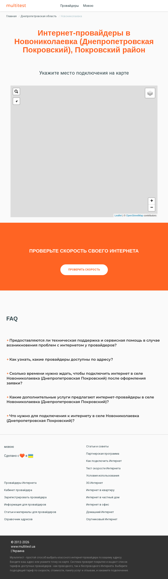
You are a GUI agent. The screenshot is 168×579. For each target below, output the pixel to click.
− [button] (151, 207)
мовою (9, 446)
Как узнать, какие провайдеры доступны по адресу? (61, 359)
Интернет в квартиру (100, 490)
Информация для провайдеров (25, 504)
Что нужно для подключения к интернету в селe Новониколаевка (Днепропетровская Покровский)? (73, 418)
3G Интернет (94, 482)
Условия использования (102, 475)
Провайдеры (69, 5)
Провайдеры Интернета (20, 482)
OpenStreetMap (134, 215)
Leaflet (118, 215)
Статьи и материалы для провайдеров (30, 512)
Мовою (88, 5)
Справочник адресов (18, 519)
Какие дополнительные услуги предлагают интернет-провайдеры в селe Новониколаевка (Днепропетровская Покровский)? (80, 399)
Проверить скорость (84, 269)
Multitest (17, 5)
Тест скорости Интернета (103, 468)
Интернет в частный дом (102, 497)
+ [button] (151, 201)
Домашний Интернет (100, 512)
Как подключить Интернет (104, 460)
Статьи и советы (97, 446)
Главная (11, 16)
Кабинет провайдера (18, 490)
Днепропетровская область (39, 16)
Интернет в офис (97, 504)
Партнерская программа (102, 453)
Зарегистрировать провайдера (25, 497)
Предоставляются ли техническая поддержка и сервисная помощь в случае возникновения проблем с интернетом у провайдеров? (83, 342)
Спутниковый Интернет (101, 519)
